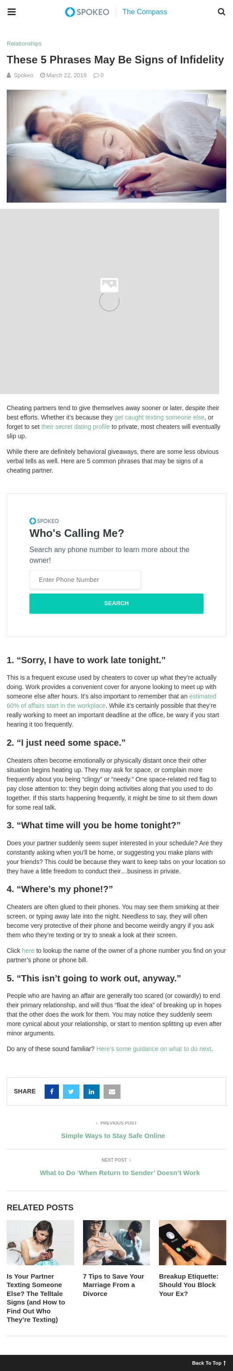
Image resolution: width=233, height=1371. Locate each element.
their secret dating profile (76, 426)
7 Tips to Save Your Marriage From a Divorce (114, 1284)
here (28, 950)
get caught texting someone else (160, 417)
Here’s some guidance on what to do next (153, 1048)
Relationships (24, 43)
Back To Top (209, 1362)
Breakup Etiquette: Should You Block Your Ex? (188, 1284)
